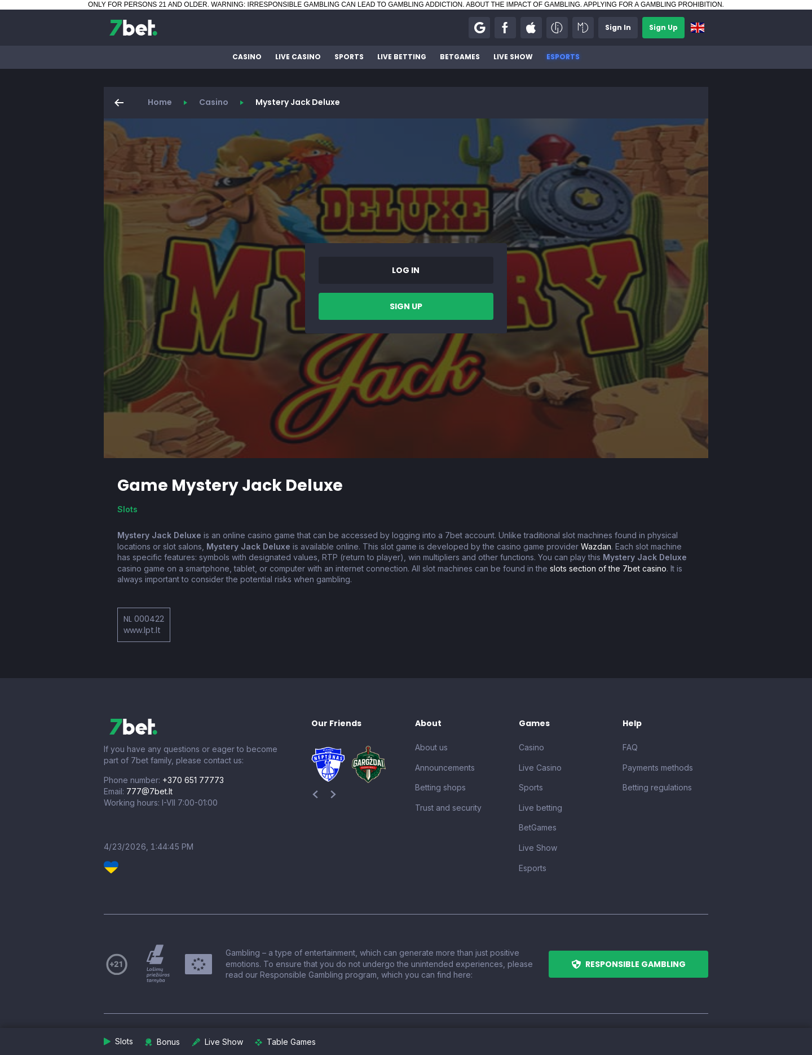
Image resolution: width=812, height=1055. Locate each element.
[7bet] (133, 28)
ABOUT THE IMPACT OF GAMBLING (523, 4)
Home (160, 102)
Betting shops (440, 787)
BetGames (460, 56)
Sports (349, 56)
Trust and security (448, 807)
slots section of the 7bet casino (608, 568)
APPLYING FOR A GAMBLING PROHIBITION (653, 4)
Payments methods (658, 767)
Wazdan (596, 546)
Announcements (445, 767)
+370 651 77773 (193, 780)
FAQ (630, 747)
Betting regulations (657, 787)
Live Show (513, 56)
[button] (479, 27)
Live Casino (298, 56)
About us (431, 747)
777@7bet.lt (149, 791)
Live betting (401, 56)
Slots (127, 509)
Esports (563, 56)
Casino (247, 56)
